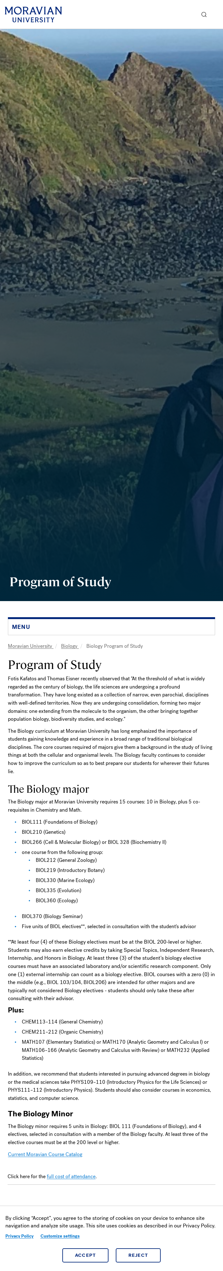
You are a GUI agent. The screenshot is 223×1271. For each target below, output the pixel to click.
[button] (204, 14)
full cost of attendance (71, 1176)
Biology (70, 646)
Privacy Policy (19, 1236)
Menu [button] (217, 14)
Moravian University (30, 646)
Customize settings (60, 1236)
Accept (85, 1255)
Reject (138, 1255)
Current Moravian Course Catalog (45, 1154)
